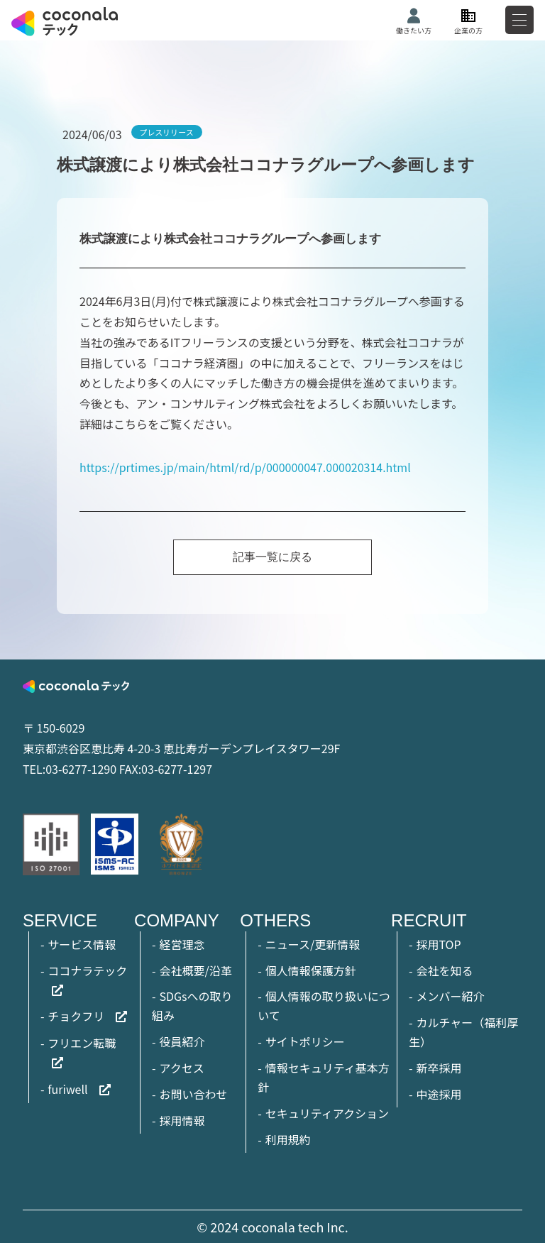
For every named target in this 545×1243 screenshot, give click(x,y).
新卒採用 (438, 1067)
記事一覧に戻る (272, 557)
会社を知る (444, 970)
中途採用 (438, 1093)
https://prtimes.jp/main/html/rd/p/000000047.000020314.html (245, 467)
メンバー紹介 (450, 995)
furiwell (67, 1088)
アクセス (181, 1067)
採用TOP (438, 944)
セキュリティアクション (327, 1113)
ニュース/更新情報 (312, 944)
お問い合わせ (193, 1093)
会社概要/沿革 (195, 970)
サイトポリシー (305, 1041)
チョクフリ (76, 1015)
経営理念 (181, 944)
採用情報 (181, 1120)
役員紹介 (181, 1041)
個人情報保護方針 (310, 970)
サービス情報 (82, 944)
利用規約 (288, 1139)
